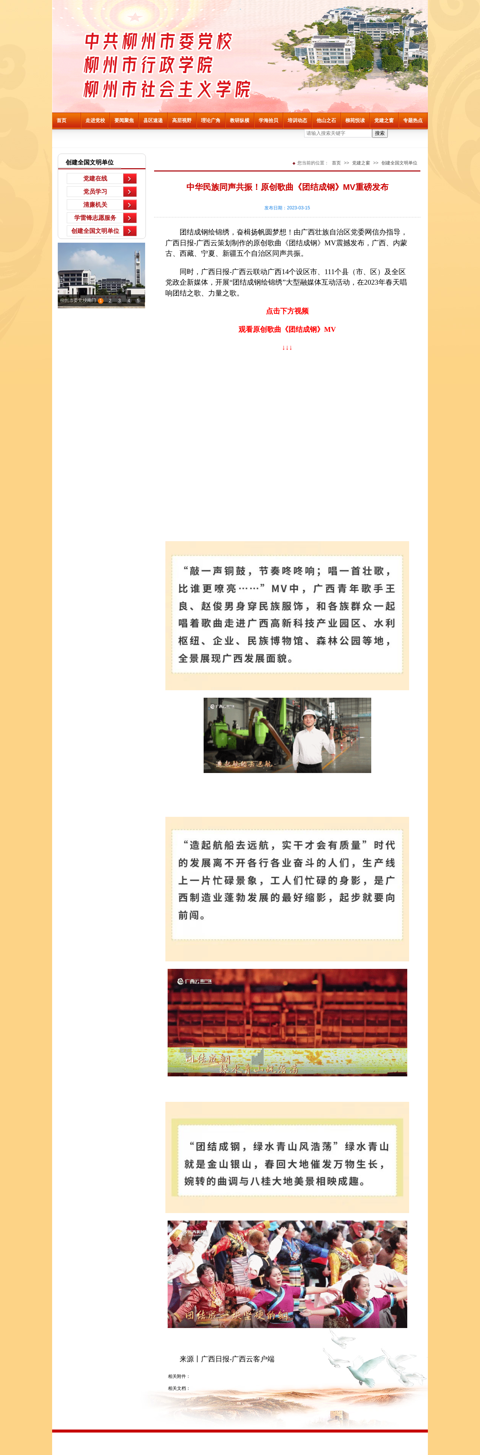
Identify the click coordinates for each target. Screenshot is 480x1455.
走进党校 (95, 120)
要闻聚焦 (124, 120)
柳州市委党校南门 (78, 300)
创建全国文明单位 (95, 231)
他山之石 (326, 120)
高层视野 (182, 120)
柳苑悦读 (355, 120)
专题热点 (413, 120)
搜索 (380, 133)
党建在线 (95, 178)
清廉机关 (95, 204)
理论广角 (210, 120)
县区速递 (153, 120)
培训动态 (297, 120)
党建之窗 (384, 120)
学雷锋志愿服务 (95, 218)
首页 (61, 120)
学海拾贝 (268, 120)
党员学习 (95, 191)
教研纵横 (239, 120)
